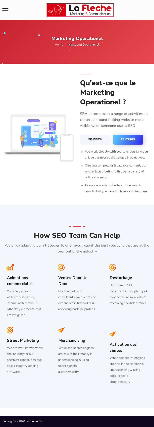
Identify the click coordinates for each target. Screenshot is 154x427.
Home (59, 44)
